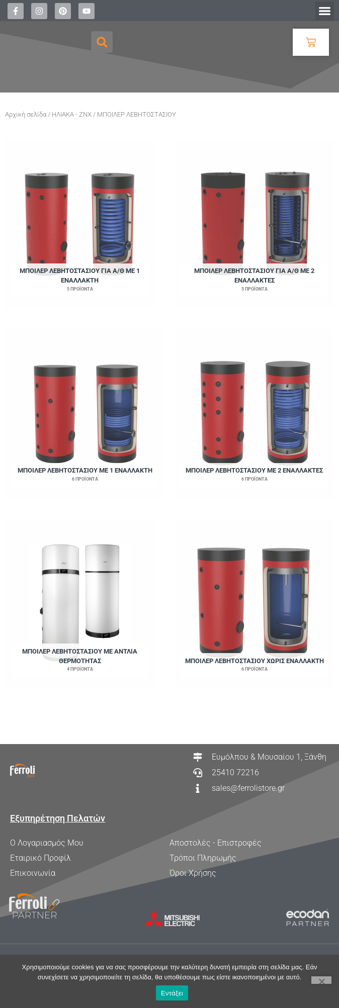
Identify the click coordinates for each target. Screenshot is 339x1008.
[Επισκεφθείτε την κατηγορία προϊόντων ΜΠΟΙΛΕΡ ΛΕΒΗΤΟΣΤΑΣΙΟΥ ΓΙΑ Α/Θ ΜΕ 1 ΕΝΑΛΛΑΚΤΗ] (79, 224)
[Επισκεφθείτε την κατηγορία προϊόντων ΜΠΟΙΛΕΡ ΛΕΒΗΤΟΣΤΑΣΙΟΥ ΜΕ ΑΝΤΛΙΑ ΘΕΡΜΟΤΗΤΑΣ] (79, 604)
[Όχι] (321, 980)
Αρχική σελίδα (25, 114)
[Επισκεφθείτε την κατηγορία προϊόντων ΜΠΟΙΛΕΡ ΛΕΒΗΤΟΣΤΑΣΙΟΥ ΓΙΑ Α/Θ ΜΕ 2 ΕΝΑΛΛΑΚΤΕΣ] (254, 224)
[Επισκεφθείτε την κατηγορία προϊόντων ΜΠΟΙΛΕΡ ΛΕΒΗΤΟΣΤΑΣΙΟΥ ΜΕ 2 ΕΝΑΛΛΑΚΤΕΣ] (254, 414)
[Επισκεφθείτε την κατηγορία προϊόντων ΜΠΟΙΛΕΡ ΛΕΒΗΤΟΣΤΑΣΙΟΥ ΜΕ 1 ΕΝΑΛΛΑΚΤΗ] (84, 414)
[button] (324, 11)
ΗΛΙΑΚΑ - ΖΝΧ (72, 114)
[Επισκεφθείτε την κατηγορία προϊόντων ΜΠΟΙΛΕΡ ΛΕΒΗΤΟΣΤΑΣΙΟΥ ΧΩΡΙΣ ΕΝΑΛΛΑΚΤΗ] (254, 604)
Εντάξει (172, 993)
